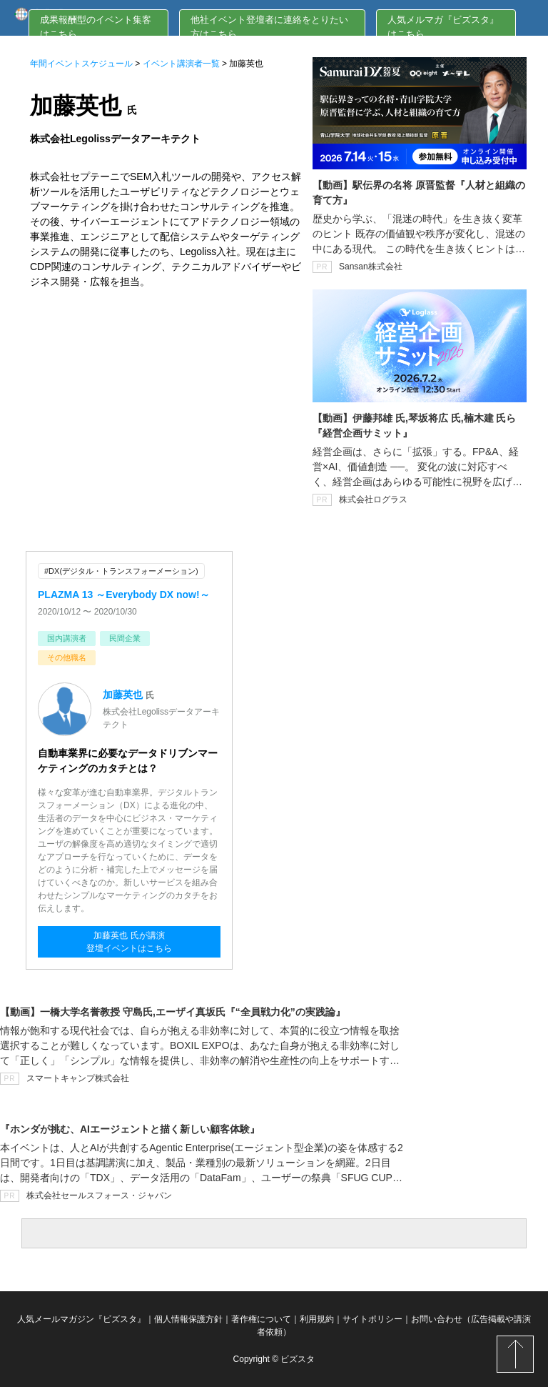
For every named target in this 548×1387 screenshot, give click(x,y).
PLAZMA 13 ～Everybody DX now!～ (124, 594)
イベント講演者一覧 (181, 64)
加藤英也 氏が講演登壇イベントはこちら (129, 941)
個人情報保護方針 (188, 1319)
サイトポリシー (372, 1319)
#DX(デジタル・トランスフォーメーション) (121, 571)
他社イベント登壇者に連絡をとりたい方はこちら (269, 26)
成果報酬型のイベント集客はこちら (95, 26)
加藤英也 (123, 694)
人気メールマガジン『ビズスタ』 (81, 1319)
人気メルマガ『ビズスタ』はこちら (443, 26)
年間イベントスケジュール (81, 64)
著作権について (261, 1319)
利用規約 (317, 1319)
